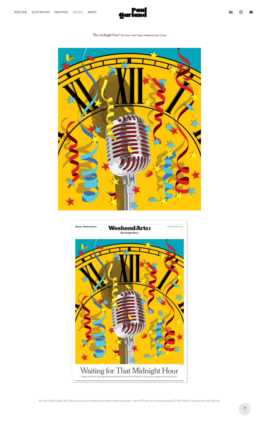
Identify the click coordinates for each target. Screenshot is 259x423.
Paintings (61, 12)
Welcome (20, 12)
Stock (78, 12)
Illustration (41, 12)
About (92, 12)
